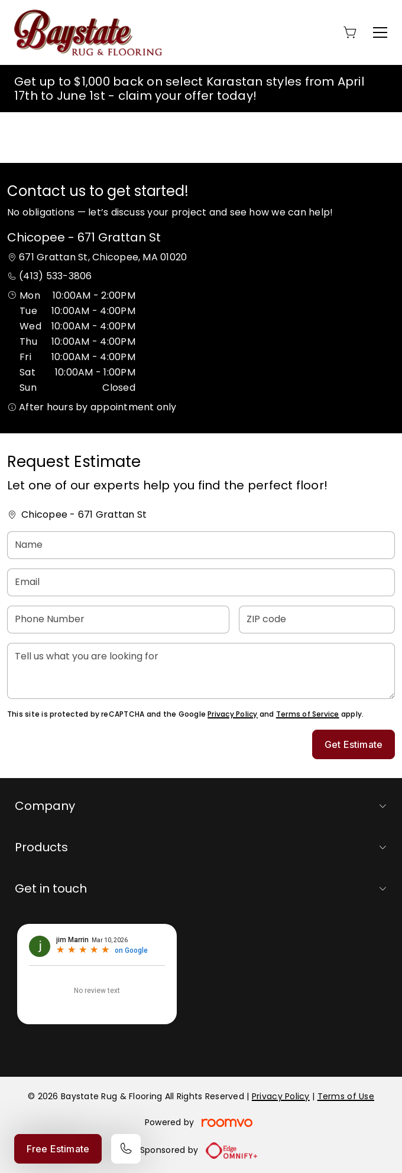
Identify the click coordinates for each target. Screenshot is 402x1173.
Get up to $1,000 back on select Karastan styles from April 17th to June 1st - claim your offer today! (189, 88)
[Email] (201, 582)
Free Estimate (58, 1149)
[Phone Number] (118, 619)
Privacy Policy (232, 714)
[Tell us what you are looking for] (201, 671)
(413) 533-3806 (55, 276)
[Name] (201, 545)
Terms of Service (307, 714)
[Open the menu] (380, 32)
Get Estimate (353, 744)
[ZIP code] (317, 619)
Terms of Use (345, 1096)
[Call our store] (126, 1149)
